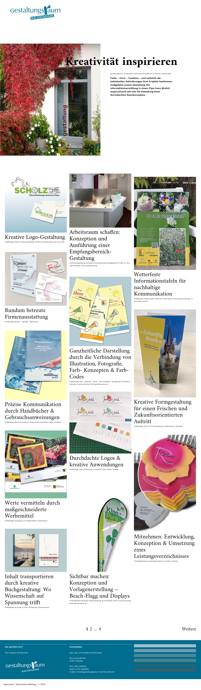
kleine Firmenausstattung (24, 242)
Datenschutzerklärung (26, 684)
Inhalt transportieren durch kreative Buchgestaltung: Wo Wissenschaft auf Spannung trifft (29, 639)
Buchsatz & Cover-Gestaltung (26, 656)
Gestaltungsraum (116, 74)
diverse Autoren (43, 656)
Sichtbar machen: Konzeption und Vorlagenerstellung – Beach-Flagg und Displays (99, 662)
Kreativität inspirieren (121, 62)
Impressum (9, 684)
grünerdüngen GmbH (109, 676)
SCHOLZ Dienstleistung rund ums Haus (49, 242)
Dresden (175, 637)
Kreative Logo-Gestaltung (35, 237)
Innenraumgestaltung (77, 263)
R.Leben (168, 637)
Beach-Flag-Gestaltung (92, 676)
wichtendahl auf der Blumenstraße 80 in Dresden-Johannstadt (147, 74)
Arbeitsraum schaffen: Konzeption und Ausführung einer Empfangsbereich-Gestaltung (94, 245)
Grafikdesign (9, 242)
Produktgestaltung (141, 637)
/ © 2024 (40, 684)
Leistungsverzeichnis (156, 637)
